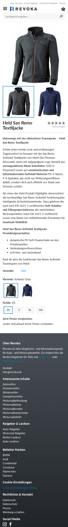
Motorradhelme (12, 360)
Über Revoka (16, 3)
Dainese (7, 475)
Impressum (9, 500)
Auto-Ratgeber (31, 3)
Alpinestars (9, 471)
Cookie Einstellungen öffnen (20, 487)
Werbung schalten (13, 512)
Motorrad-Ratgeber (14, 433)
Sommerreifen (11, 388)
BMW (6, 455)
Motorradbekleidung (15, 400)
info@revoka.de (12, 372)
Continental (10, 463)
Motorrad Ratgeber (49, 3)
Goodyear (9, 467)
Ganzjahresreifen (13, 396)
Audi (5, 459)
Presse (62, 3)
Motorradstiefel (12, 417)
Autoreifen (45, 356)
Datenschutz (10, 504)
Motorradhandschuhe (15, 412)
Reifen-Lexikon (12, 437)
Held (23, 270)
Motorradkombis (13, 408)
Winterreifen (10, 392)
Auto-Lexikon (11, 441)
